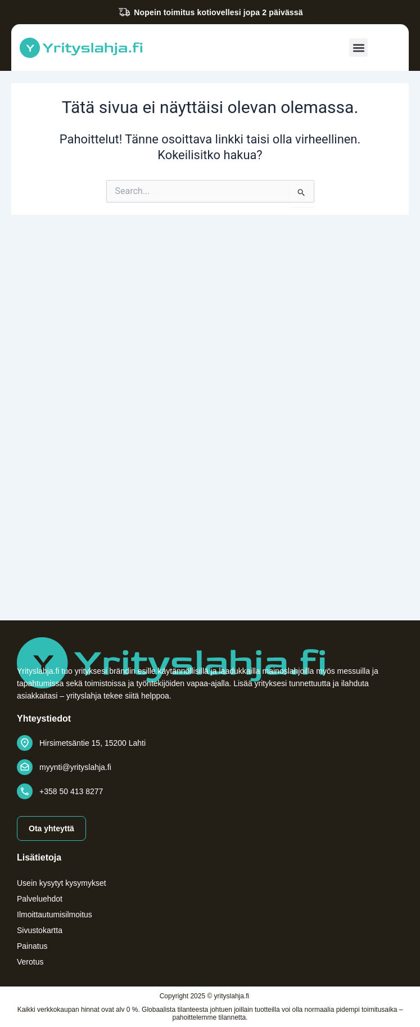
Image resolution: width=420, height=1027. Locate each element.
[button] (358, 47)
